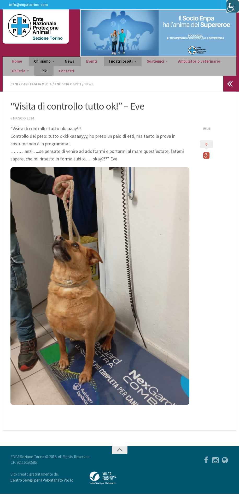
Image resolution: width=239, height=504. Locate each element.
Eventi (79, 66)
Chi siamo (37, 66)
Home (15, 66)
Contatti (33, 79)
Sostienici (136, 66)
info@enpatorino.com (28, 6)
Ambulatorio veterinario (178, 66)
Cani (14, 94)
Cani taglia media (39, 94)
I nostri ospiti (105, 66)
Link (14, 79)
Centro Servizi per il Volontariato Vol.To (41, 490)
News (62, 66)
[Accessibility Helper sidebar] (232, 6)
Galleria (214, 66)
